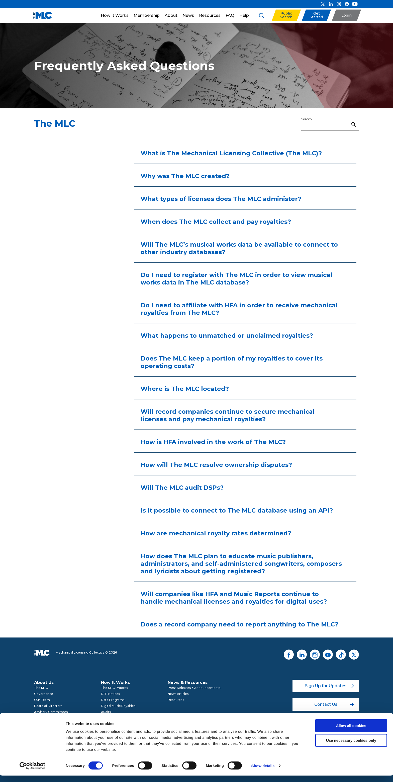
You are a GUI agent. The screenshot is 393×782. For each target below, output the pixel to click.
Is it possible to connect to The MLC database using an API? (237, 510)
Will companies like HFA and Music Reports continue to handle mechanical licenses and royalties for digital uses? (234, 597)
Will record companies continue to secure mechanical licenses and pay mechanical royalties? (228, 415)
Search (306, 119)
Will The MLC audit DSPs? (182, 487)
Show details (263, 772)
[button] (286, 15)
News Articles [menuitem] (178, 694)
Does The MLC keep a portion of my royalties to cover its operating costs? (232, 362)
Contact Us (334, 704)
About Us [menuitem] (44, 682)
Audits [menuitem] (106, 712)
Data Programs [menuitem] (112, 700)
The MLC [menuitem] (41, 688)
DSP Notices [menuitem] (110, 694)
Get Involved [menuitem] (44, 718)
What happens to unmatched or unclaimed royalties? (227, 335)
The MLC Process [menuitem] (114, 688)
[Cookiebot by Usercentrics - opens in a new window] (32, 772)
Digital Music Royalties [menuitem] (118, 706)
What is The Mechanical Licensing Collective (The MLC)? (231, 153)
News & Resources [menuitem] (188, 682)
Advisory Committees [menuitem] (51, 712)
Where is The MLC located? (185, 388)
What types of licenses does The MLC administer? (221, 198)
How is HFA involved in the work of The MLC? (213, 442)
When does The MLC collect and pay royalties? (216, 221)
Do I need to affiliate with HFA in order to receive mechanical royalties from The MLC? (239, 309)
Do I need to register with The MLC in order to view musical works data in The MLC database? (236, 278)
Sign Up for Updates (329, 685)
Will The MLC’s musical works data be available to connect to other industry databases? (239, 248)
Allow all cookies (351, 732)
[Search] (330, 124)
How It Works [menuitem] (115, 682)
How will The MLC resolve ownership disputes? (216, 464)
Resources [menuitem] (176, 700)
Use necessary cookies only (351, 747)
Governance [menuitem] (43, 694)
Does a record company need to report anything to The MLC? (239, 624)
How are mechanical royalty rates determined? (216, 533)
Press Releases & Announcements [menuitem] (194, 688)
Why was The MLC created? (185, 176)
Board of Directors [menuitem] (48, 706)
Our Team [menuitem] (42, 700)
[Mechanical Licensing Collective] (40, 15)
